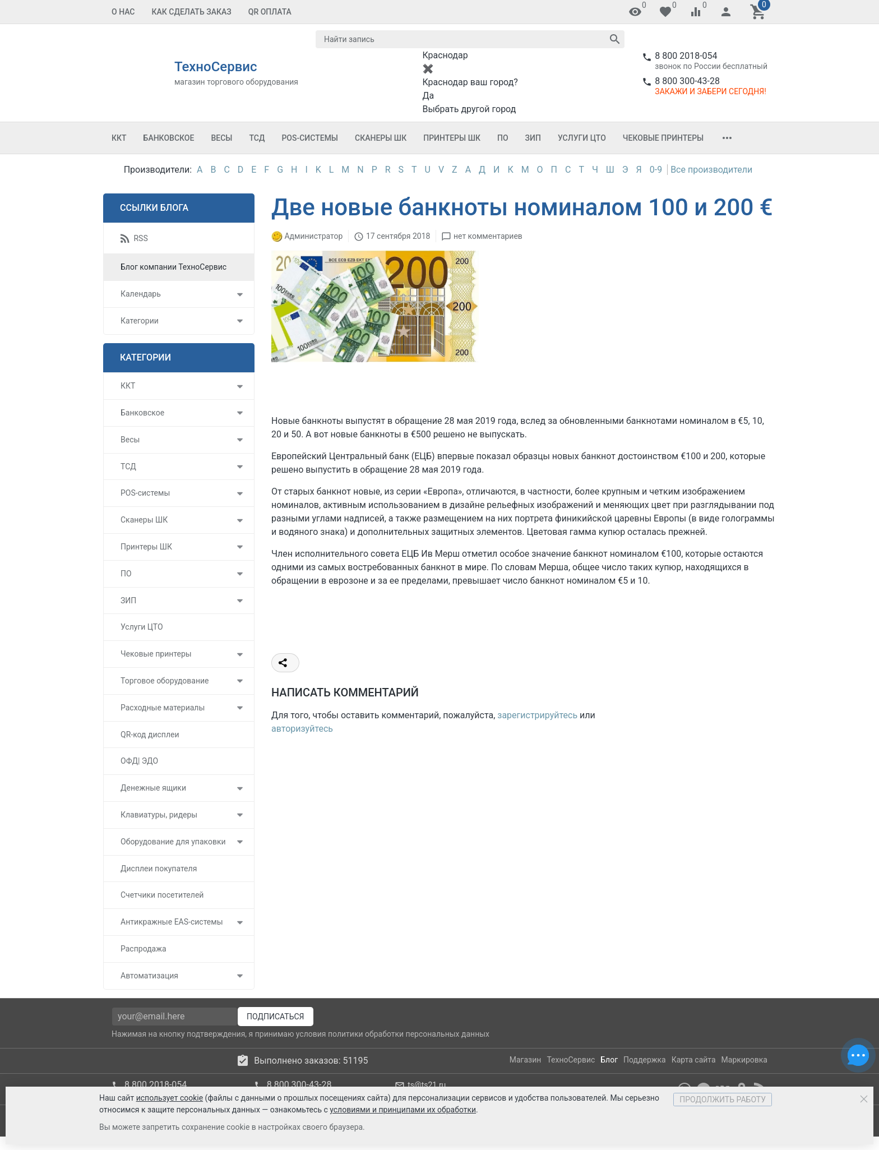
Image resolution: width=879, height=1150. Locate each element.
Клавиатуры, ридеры (159, 814)
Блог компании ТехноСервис (173, 266)
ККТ (119, 137)
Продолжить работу (722, 1099)
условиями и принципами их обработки (403, 1109)
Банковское (169, 137)
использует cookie (169, 1097)
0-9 (656, 169)
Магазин (526, 1059)
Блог (609, 1059)
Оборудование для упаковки (173, 841)
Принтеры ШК (451, 137)
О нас (123, 11)
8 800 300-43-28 (687, 81)
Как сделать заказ (192, 11)
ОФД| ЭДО (139, 760)
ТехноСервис (571, 1059)
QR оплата (270, 11)
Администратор (313, 236)
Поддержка (644, 1059)
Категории (140, 320)
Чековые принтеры (663, 137)
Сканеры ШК (380, 137)
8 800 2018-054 (686, 55)
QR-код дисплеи (150, 734)
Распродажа (143, 948)
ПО (502, 137)
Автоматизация (149, 975)
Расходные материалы (163, 707)
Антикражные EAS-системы (172, 921)
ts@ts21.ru (427, 1084)
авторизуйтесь (302, 728)
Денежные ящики (153, 787)
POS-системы (309, 137)
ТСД (257, 137)
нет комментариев (488, 236)
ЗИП (533, 137)
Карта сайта (694, 1059)
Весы (221, 137)
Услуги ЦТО (582, 137)
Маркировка (744, 1059)
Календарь (141, 293)
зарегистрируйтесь (537, 715)
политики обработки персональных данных (408, 1033)
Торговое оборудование (165, 680)
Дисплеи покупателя (159, 868)
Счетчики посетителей (162, 894)
